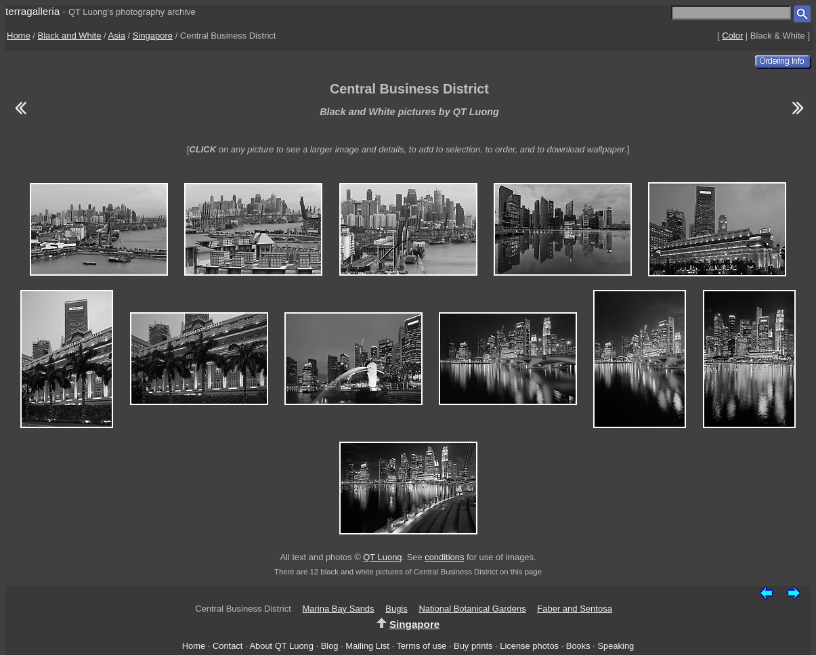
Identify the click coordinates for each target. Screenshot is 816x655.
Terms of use (421, 646)
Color (732, 35)
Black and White (70, 35)
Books (578, 646)
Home (18, 35)
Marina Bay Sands (338, 609)
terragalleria (32, 11)
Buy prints (473, 646)
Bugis (396, 609)
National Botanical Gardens (471, 609)
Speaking (615, 646)
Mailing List (367, 646)
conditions (444, 557)
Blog (330, 646)
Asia (116, 35)
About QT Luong (281, 646)
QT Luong (382, 557)
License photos (529, 646)
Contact (227, 646)
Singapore (153, 35)
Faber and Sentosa (574, 609)
